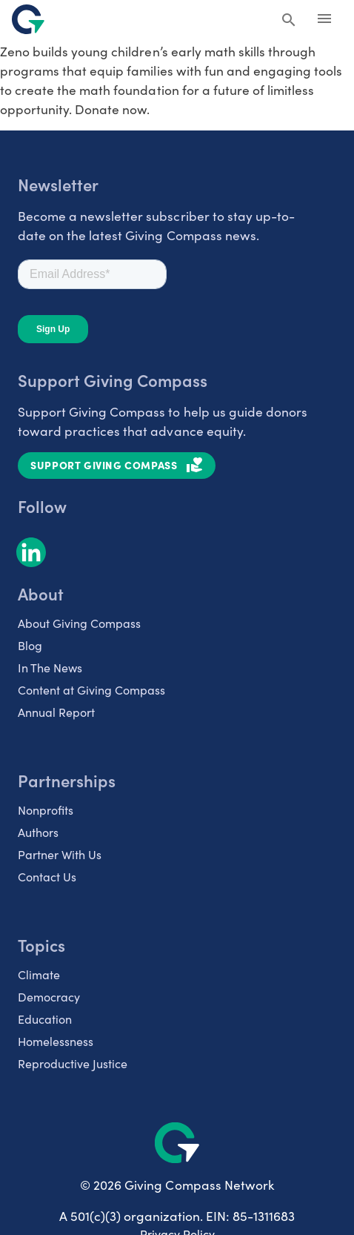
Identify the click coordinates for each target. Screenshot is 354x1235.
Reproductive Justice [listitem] (72, 1063)
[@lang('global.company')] (28, 19)
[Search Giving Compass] (289, 21)
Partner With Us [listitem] (59, 854)
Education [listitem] (45, 1019)
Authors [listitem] (38, 832)
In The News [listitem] (50, 667)
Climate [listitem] (39, 974)
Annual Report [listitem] (56, 712)
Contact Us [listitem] (47, 876)
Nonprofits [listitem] (45, 810)
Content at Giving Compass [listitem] (91, 690)
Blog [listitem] (30, 645)
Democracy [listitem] (49, 996)
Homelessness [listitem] (55, 1041)
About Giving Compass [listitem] (79, 623)
